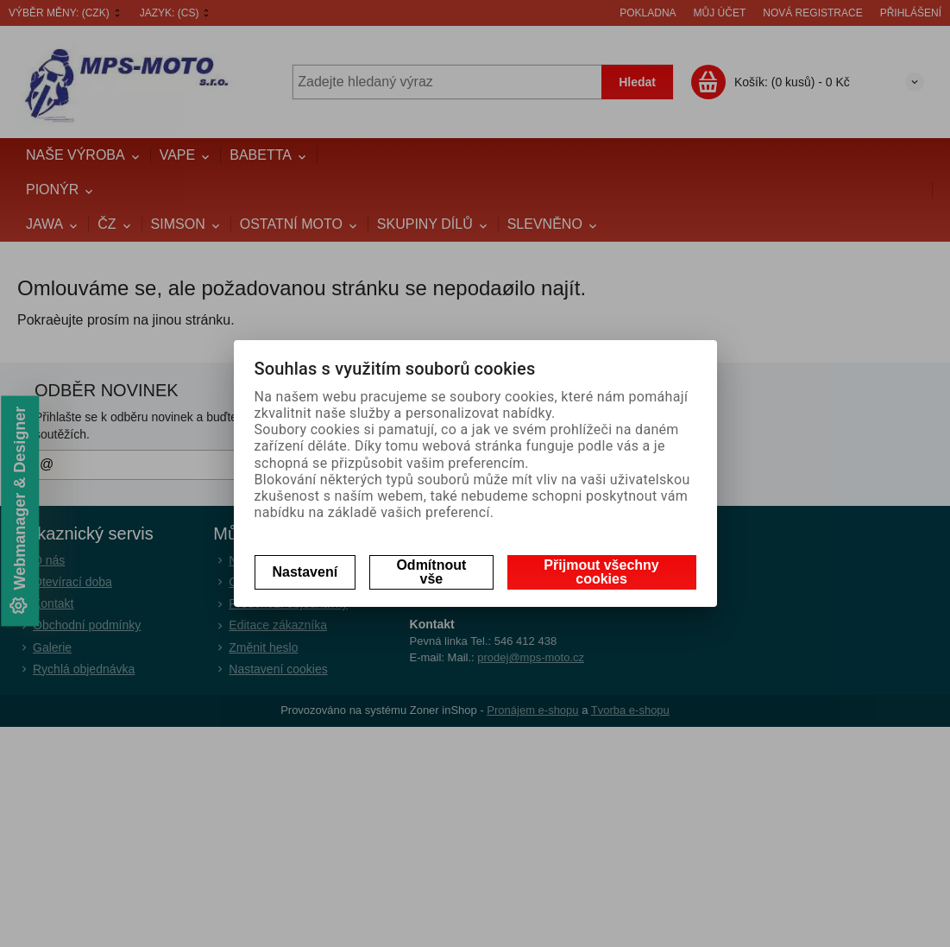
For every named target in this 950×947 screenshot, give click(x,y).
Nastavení (305, 572)
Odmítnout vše (431, 572)
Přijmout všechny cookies (601, 572)
